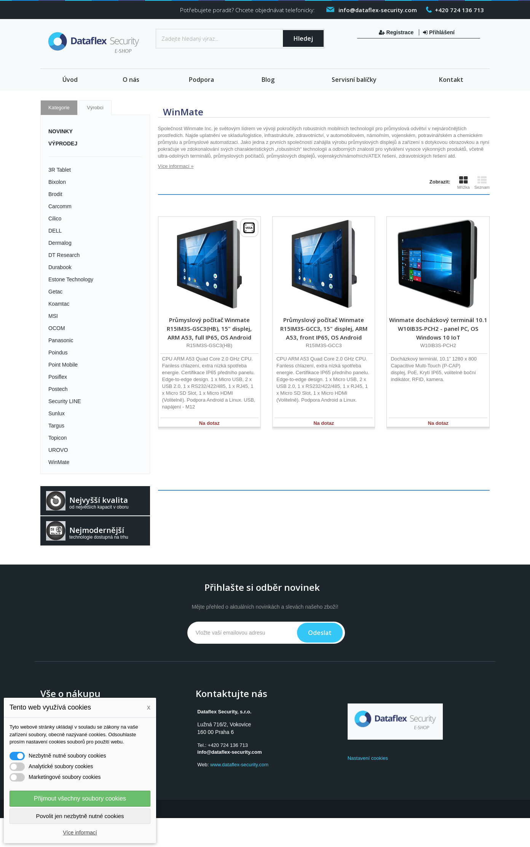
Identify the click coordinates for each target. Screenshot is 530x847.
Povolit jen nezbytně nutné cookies (80, 816)
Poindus (58, 352)
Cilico (54, 218)
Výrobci (95, 107)
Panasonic (60, 340)
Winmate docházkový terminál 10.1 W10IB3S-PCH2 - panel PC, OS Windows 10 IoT (438, 328)
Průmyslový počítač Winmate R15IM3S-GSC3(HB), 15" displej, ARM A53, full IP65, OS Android (209, 328)
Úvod (70, 79)
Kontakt (451, 79)
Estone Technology (70, 279)
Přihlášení (439, 32)
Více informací (80, 832)
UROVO (58, 450)
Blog (268, 79)
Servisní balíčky (354, 79)
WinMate (58, 462)
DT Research (64, 255)
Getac (55, 292)
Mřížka (463, 183)
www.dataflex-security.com (239, 764)
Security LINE (64, 401)
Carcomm (60, 206)
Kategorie (59, 107)
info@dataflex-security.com (229, 752)
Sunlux (56, 413)
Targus (56, 426)
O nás (131, 79)
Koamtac (58, 304)
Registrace (397, 32)
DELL (55, 231)
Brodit (55, 194)
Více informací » (176, 166)
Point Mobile (63, 365)
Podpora (201, 79)
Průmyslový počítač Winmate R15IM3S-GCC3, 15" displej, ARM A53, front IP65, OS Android (323, 328)
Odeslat (320, 632)
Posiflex (57, 377)
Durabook (60, 267)
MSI (53, 316)
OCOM (56, 328)
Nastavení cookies (368, 758)
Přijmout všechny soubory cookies (80, 798)
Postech (58, 389)
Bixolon (57, 182)
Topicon (57, 438)
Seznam (482, 183)
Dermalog (60, 243)
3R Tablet (59, 170)
